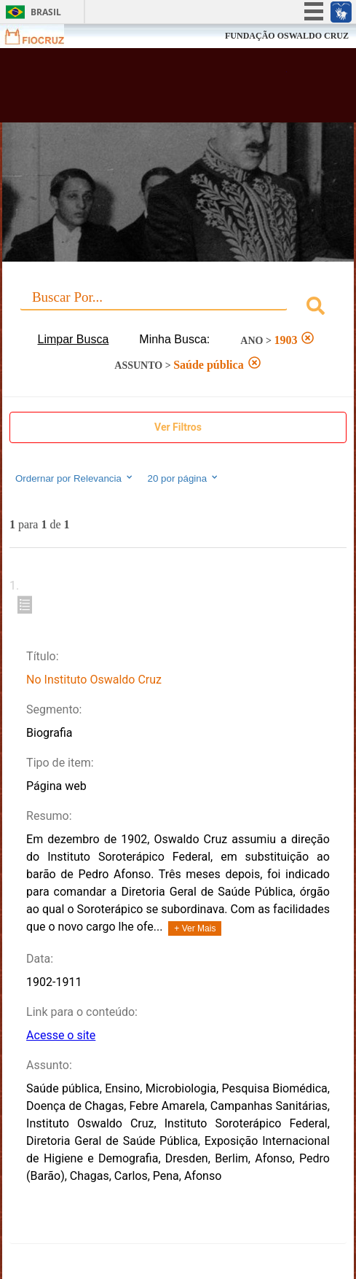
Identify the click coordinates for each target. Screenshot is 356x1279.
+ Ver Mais (194, 928)
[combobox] (178, 308)
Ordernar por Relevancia (74, 478)
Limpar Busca (73, 339)
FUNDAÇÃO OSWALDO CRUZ (287, 36)
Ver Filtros (178, 427)
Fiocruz (43, 36)
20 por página (184, 478)
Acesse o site (60, 1035)
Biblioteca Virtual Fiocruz (149, 89)
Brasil (46, 12)
